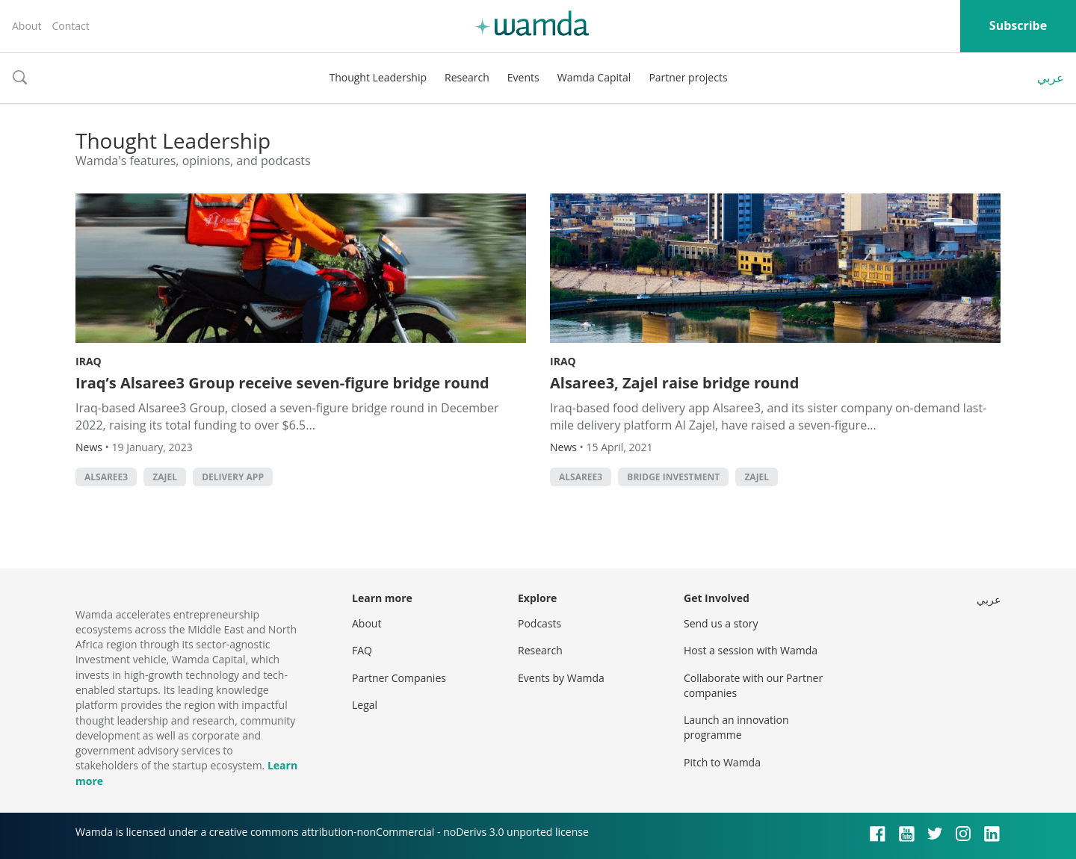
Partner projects (688, 77)
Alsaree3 (106, 477)
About (26, 26)
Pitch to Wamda (722, 762)
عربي (1050, 78)
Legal (364, 705)
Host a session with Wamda (750, 650)
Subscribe (1018, 25)
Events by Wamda (561, 678)
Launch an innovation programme (736, 727)
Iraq (88, 361)
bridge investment (673, 477)
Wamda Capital (594, 77)
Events (523, 77)
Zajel (164, 477)
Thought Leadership (378, 77)
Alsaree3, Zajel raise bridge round (674, 383)
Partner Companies (399, 678)
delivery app (233, 477)
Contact (70, 26)
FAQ (362, 650)
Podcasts (539, 623)
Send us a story (721, 623)
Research (467, 77)
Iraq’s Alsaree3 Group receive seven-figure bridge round (282, 383)
